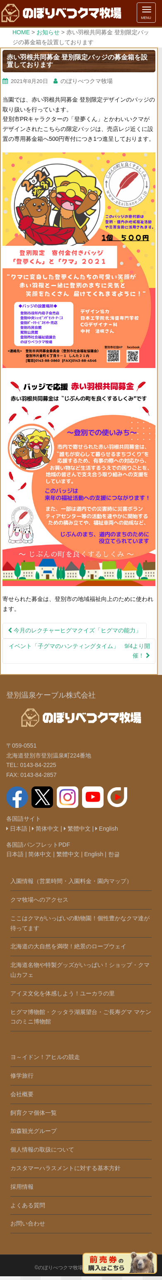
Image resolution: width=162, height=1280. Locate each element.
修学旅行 (22, 1075)
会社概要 (22, 1094)
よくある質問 (27, 1205)
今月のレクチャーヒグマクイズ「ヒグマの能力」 (74, 630)
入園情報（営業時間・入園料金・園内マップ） (71, 881)
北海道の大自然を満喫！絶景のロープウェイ (68, 946)
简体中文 (45, 828)
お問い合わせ (27, 1223)
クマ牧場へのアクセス (39, 899)
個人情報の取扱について (42, 1149)
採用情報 (22, 1186)
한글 (114, 854)
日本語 (16, 828)
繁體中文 (77, 828)
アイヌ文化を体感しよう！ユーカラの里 (62, 993)
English (106, 828)
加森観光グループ (33, 1131)
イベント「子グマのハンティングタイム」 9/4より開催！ (79, 651)
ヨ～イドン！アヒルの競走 (45, 1057)
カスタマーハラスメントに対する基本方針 (65, 1168)
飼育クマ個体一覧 (33, 1112)
